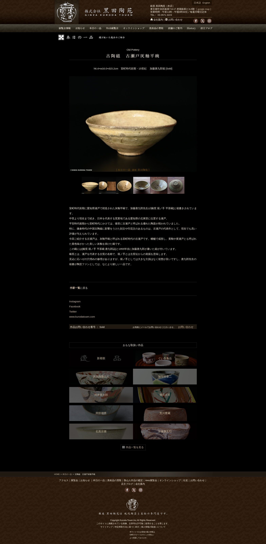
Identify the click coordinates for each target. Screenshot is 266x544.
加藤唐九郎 (165, 431)
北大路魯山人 (101, 376)
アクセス (64, 480)
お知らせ (80, 28)
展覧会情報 (65, 28)
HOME (57, 474)
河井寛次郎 (101, 394)
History (191, 28)
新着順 (101, 358)
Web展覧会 (112, 28)
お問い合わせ (175, 19)
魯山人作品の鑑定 (133, 480)
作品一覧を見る (135, 447)
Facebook (74, 306)
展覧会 (74, 480)
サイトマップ (106, 527)
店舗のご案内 (175, 28)
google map (203, 9)
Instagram (75, 301)
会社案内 (158, 19)
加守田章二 (165, 376)
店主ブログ (206, 28)
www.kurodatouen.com (82, 316)
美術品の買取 (156, 28)
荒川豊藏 (164, 413)
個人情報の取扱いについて (153, 527)
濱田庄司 (164, 394)
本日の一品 (95, 28)
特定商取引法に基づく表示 (127, 527)
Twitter (73, 311)
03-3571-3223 (165, 15)
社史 (185, 480)
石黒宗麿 (101, 431)
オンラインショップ (133, 28)
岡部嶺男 (101, 413)
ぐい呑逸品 (165, 358)
